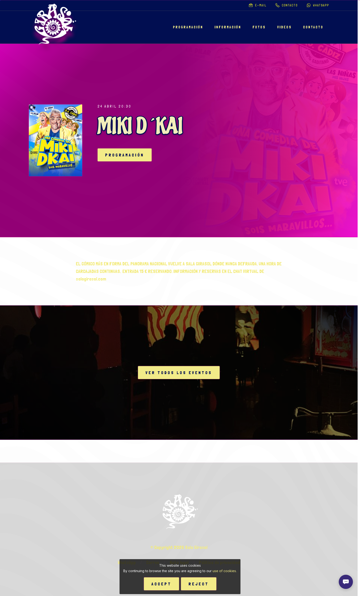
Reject (199, 583)
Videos (284, 27)
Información (227, 27)
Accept (161, 583)
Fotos (259, 27)
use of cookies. (225, 571)
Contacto (313, 27)
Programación (188, 27)
